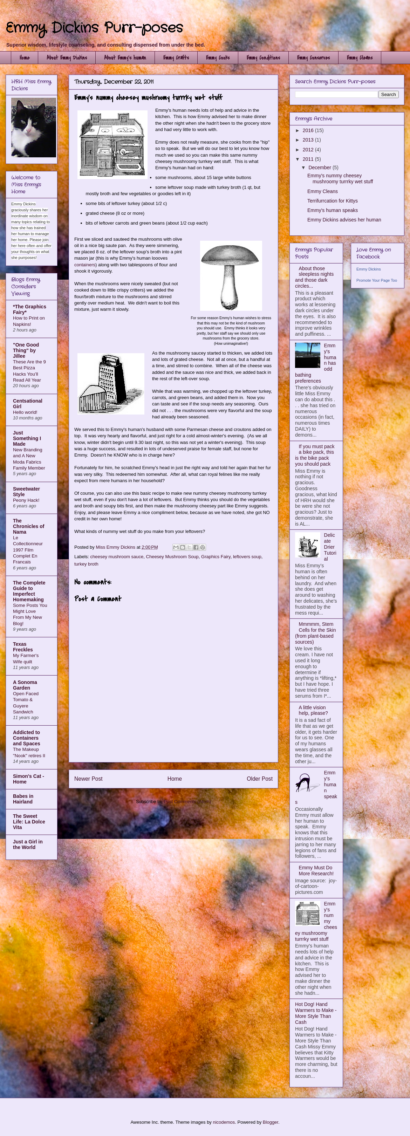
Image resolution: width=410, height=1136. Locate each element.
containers (84, 264)
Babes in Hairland (23, 799)
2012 (309, 149)
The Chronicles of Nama (28, 526)
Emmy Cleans (360, 58)
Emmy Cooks (218, 58)
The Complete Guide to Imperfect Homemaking (29, 591)
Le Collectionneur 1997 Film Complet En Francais (28, 549)
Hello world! (25, 412)
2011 (309, 159)
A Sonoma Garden (25, 685)
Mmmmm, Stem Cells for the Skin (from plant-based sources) (315, 632)
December (320, 167)
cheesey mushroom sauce (117, 556)
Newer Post (88, 779)
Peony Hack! (26, 500)
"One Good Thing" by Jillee (26, 350)
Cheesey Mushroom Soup (172, 556)
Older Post (260, 779)
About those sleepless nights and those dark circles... (314, 277)
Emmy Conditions (263, 58)
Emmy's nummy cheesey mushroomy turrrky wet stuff (340, 178)
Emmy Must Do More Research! (316, 870)
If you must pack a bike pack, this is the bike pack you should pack (315, 455)
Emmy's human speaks (332, 210)
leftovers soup (247, 556)
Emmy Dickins (368, 269)
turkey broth (86, 564)
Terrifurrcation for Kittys (332, 201)
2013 (309, 140)
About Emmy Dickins (67, 58)
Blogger (270, 1122)
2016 (309, 130)
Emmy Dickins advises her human (344, 220)
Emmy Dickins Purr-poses (94, 28)
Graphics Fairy (216, 556)
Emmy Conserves (313, 58)
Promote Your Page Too (376, 280)
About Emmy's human (125, 58)
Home (24, 58)
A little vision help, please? (313, 710)
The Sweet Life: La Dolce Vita (29, 821)
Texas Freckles (23, 646)
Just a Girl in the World (28, 844)
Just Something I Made (27, 438)
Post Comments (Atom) (187, 801)
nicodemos (224, 1122)
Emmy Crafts (176, 58)
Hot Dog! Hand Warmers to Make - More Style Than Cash (316, 1013)
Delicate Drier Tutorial (330, 546)
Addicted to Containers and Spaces (26, 738)
